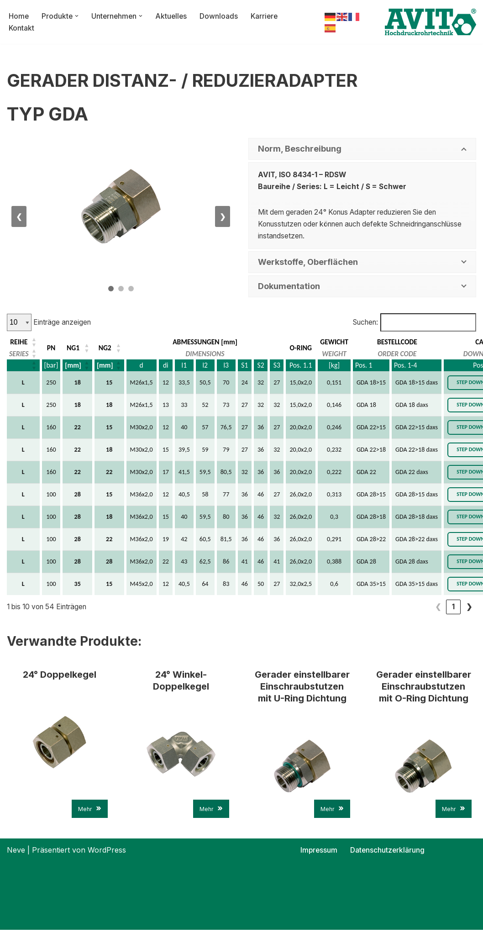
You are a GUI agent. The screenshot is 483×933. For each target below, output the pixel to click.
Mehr (89, 811)
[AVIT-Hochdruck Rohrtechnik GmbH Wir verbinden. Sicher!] (430, 22)
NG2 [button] (106, 348)
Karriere (268, 15)
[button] (77, 16)
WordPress (107, 853)
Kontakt (22, 27)
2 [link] (391, 608)
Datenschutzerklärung (387, 853)
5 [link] (438, 608)
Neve (16, 853)
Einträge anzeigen (63, 322)
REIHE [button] (19, 342)
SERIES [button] (19, 354)
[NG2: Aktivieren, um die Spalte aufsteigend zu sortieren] (110, 349)
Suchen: (361, 322)
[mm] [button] (74, 366)
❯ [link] (469, 608)
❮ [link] (360, 608)
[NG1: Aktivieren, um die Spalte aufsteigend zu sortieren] (78, 349)
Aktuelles (174, 15)
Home (19, 15)
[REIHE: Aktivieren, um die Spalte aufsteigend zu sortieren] (24, 343)
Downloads (222, 15)
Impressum (318, 853)
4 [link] (422, 608)
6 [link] (453, 608)
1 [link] (375, 608)
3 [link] (406, 608)
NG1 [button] (74, 348)
